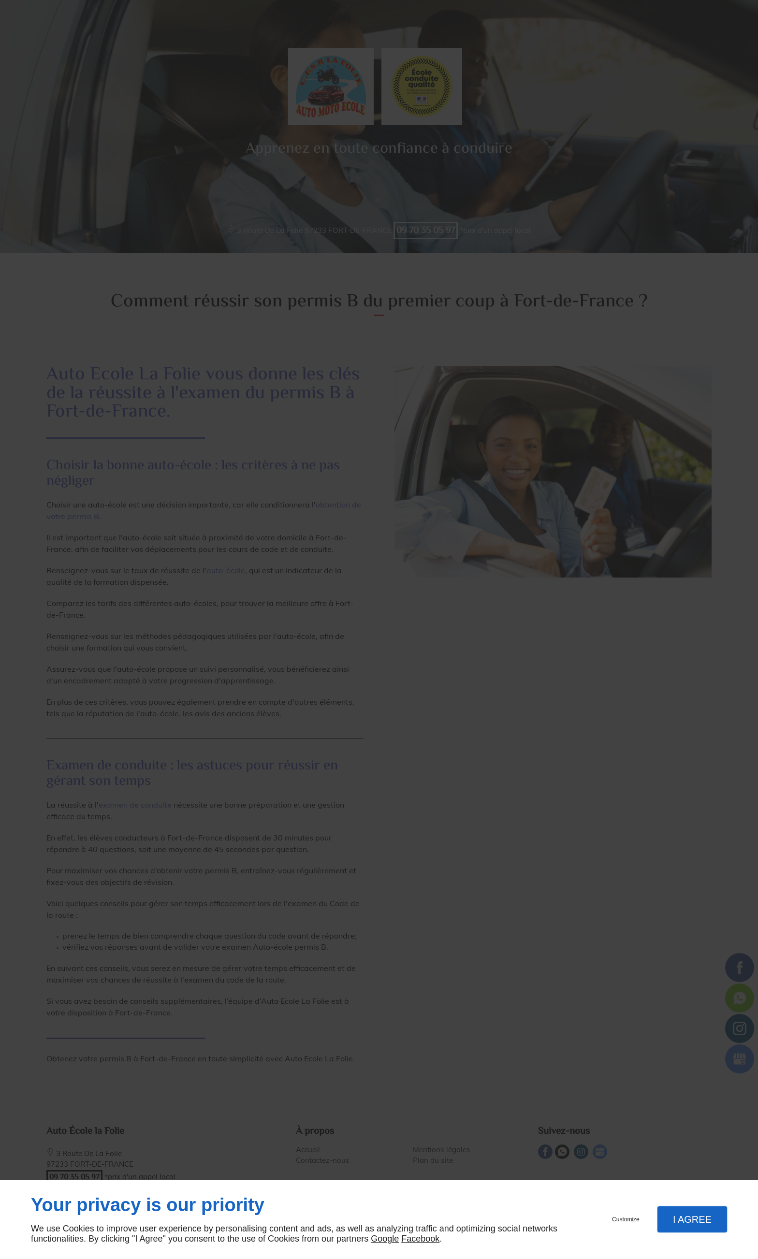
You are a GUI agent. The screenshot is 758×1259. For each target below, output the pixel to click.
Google (385, 1239)
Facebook (420, 1239)
